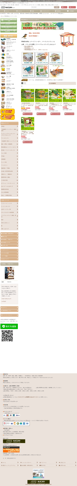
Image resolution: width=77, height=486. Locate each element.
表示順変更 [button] (52, 83)
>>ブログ (4, 301)
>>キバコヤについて (6, 298)
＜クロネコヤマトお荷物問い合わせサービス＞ (28, 397)
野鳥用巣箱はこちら (29, 48)
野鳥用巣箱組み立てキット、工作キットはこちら (36, 49)
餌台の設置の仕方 (28, 46)
